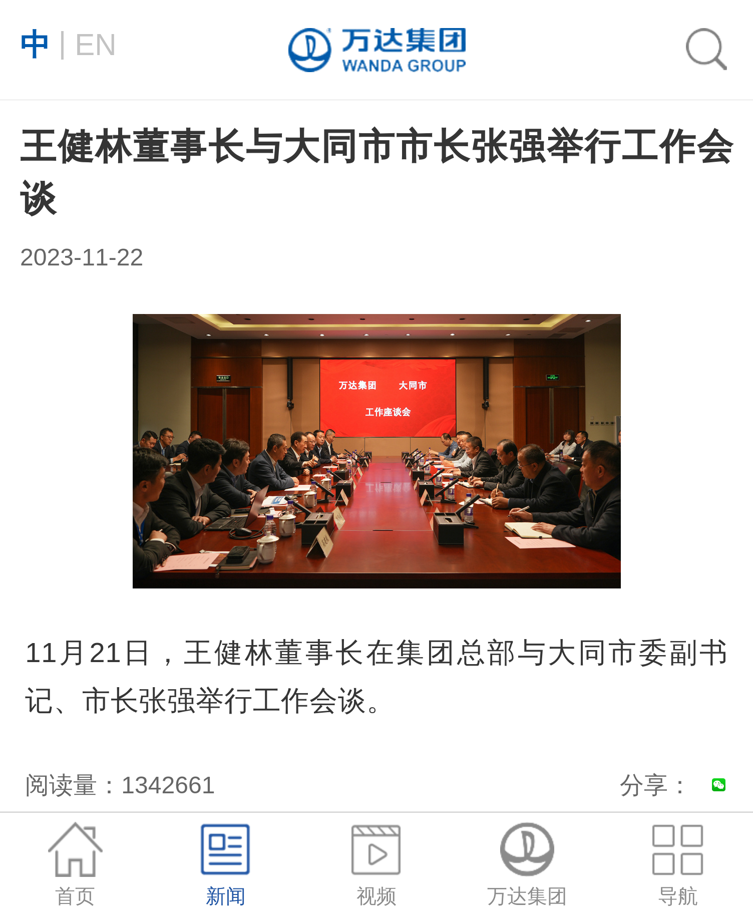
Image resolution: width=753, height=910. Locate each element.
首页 (75, 864)
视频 (376, 864)
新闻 (226, 864)
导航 (677, 864)
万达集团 (527, 864)
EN (68, 44)
